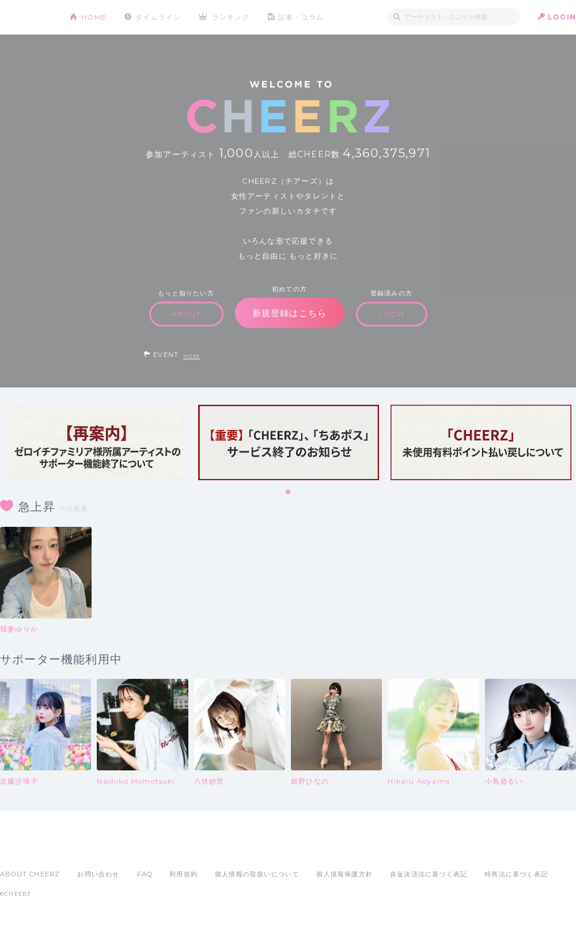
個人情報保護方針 (344, 874)
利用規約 (183, 874)
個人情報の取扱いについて (257, 874)
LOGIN (562, 17)
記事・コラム (301, 17)
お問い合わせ (98, 874)
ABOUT (186, 314)
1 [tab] (288, 492)
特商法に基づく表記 (516, 874)
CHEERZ (26, 17)
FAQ (145, 874)
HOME (94, 17)
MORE (191, 356)
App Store (26, 848)
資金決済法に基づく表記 (428, 874)
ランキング (231, 17)
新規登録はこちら (289, 312)
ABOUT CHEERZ (30, 874)
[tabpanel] (96, 442)
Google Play (87, 848)
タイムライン (158, 17)
